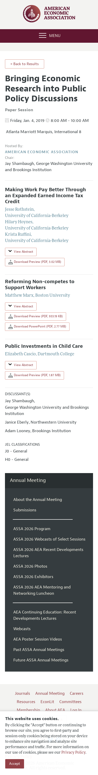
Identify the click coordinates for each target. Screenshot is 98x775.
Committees (70, 701)
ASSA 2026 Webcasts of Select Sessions (49, 539)
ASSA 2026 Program (31, 528)
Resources (26, 701)
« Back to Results (24, 64)
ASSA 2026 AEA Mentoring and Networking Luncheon (42, 590)
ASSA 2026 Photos (30, 566)
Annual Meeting (28, 480)
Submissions (24, 510)
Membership (28, 710)
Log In (76, 710)
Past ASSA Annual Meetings (38, 649)
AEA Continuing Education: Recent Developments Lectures (44, 615)
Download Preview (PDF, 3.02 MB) (34, 262)
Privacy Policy (73, 753)
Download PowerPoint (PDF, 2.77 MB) (37, 326)
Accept (14, 763)
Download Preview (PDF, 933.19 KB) (35, 316)
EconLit (47, 701)
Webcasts (22, 628)
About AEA (55, 710)
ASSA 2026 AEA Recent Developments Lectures (48, 553)
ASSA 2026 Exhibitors (33, 576)
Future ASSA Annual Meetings (40, 660)
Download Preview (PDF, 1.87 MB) (34, 375)
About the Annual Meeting (37, 499)
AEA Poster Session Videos (37, 639)
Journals (22, 693)
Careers (76, 693)
